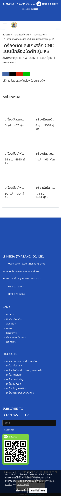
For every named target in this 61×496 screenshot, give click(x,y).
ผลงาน (9, 328)
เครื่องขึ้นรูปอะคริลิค (16, 388)
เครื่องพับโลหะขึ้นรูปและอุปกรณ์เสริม (24, 370)
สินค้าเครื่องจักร (14, 319)
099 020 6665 (32, 9)
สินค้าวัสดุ (11, 323)
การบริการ (11, 333)
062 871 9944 (16, 286)
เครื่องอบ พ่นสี (13, 384)
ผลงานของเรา (8, 62)
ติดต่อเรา (11, 342)
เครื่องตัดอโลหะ (14, 375)
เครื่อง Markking (14, 379)
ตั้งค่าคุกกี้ (21, 490)
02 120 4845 (46, 4)
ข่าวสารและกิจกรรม (16, 337)
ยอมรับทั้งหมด (38, 490)
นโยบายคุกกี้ (23, 484)
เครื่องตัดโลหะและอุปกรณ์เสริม (21, 361)
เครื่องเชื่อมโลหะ (14, 365)
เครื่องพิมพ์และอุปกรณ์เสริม (20, 393)
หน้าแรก (10, 314)
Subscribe (9, 429)
